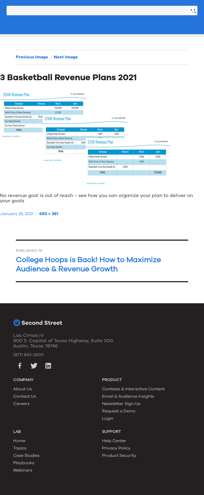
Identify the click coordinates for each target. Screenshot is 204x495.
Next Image (66, 57)
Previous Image (32, 57)
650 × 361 (48, 214)
